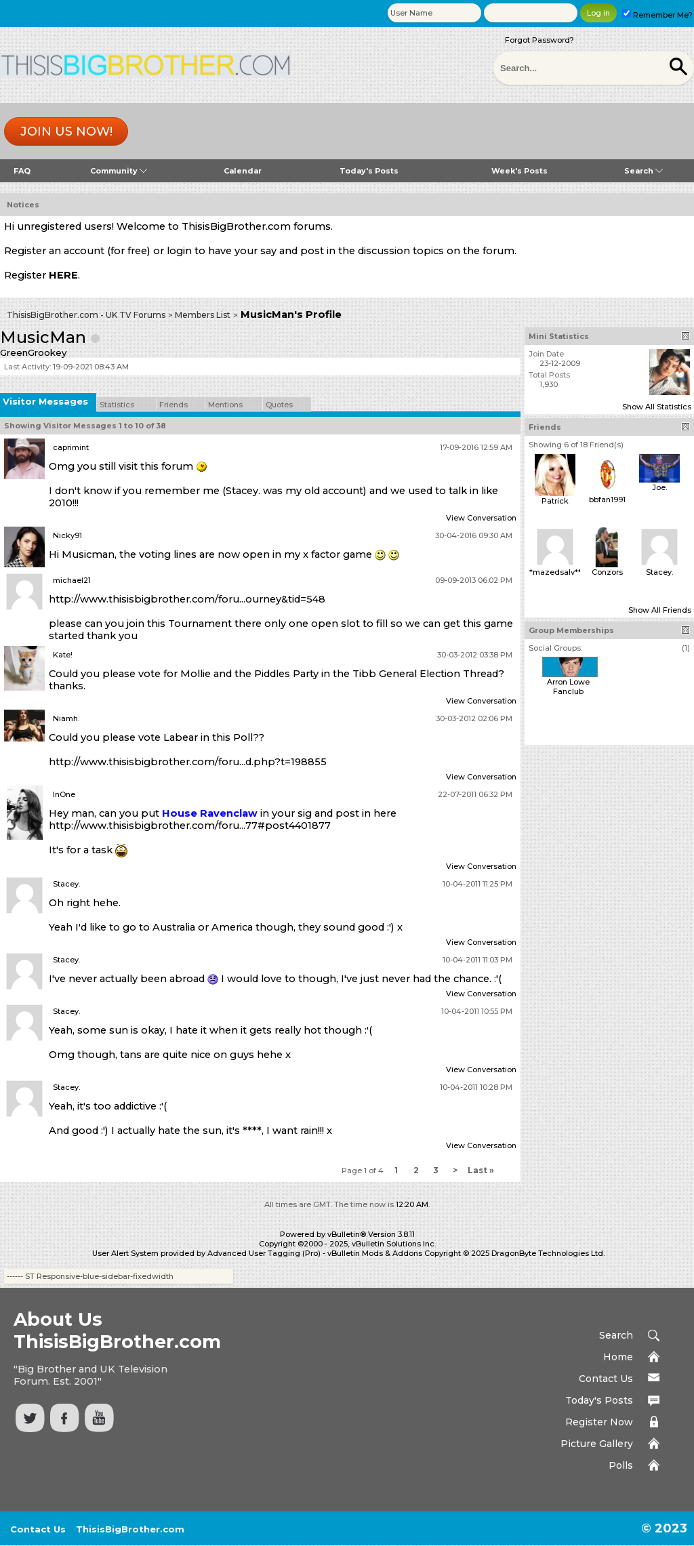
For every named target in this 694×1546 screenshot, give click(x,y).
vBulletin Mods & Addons (374, 1253)
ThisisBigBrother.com (130, 1529)
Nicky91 (67, 535)
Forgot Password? (539, 40)
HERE (63, 275)
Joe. (659, 487)
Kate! (63, 654)
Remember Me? (657, 15)
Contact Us (606, 1378)
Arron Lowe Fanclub (568, 686)
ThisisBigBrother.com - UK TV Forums (86, 315)
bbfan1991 (607, 499)
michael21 (72, 580)
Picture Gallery (596, 1444)
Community (118, 171)
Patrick (555, 501)
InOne (64, 794)
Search (643, 171)
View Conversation (481, 518)
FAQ (22, 171)
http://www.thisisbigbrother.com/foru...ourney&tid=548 (187, 599)
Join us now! (66, 131)
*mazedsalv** (555, 572)
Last (481, 1170)
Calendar (243, 171)
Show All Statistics (656, 406)
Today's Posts (369, 171)
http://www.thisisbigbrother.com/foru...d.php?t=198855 (188, 762)
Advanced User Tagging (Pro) (264, 1253)
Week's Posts (519, 171)
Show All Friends (659, 610)
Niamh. (66, 718)
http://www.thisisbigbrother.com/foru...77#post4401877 (190, 825)
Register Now (599, 1422)
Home (618, 1357)
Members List (202, 315)
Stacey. (66, 884)
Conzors (607, 572)
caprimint (71, 447)
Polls (621, 1465)
